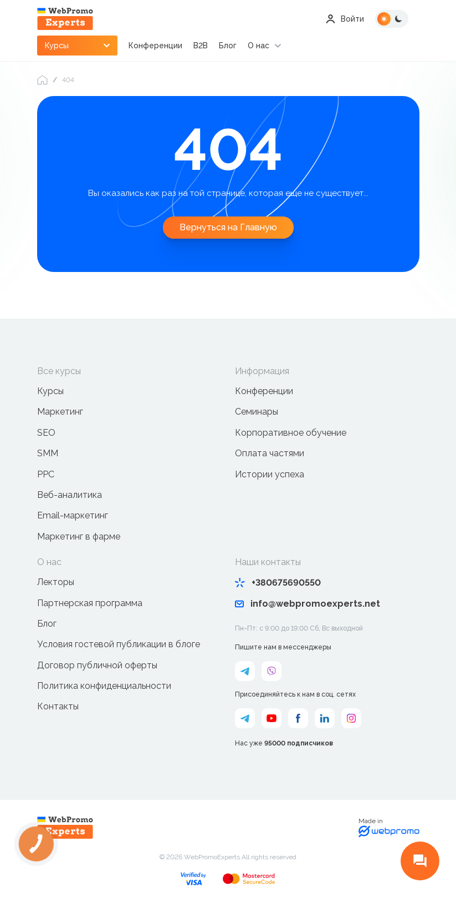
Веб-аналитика (69, 495)
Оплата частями (269, 453)
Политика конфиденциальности (104, 686)
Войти (345, 18)
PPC (45, 474)
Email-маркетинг (72, 515)
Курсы (50, 391)
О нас (258, 45)
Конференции (155, 45)
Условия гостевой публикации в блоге (118, 644)
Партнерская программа (89, 603)
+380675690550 (278, 582)
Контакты (58, 706)
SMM (47, 453)
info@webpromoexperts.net (307, 603)
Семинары (256, 411)
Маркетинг (60, 411)
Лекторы (55, 582)
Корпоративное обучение (290, 432)
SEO (46, 432)
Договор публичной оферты (97, 665)
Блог (228, 45)
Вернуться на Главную (228, 227)
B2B (200, 45)
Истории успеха (269, 474)
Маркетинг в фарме (78, 536)
